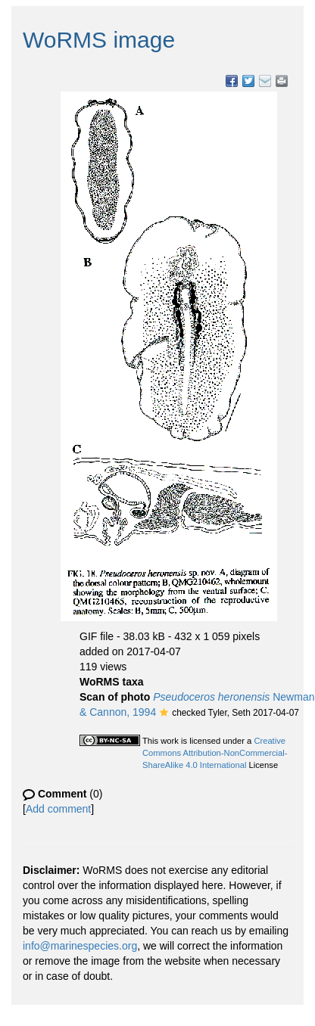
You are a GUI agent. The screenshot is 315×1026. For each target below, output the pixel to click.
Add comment (58, 809)
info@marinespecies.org (80, 946)
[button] (164, 713)
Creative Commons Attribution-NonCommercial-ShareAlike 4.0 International (215, 753)
